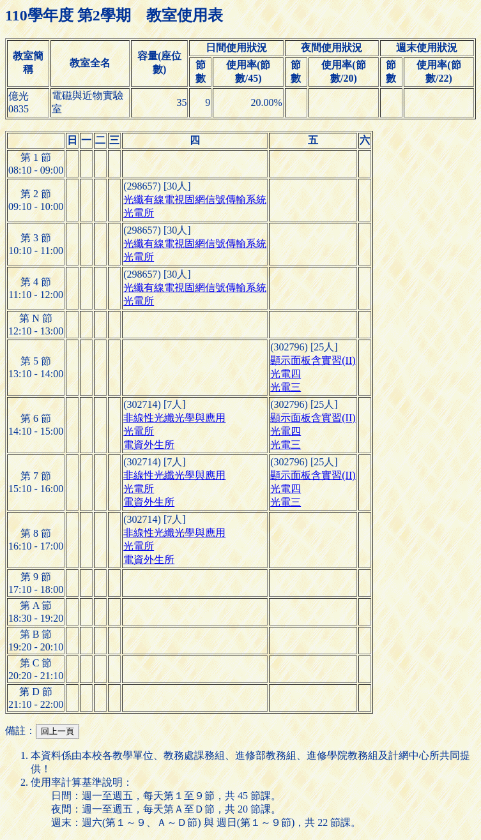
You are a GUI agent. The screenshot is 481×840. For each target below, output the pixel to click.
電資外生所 (148, 444)
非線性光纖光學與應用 (174, 417)
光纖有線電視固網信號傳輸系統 (194, 199)
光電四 (285, 373)
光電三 (285, 387)
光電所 (138, 212)
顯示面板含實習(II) (312, 360)
